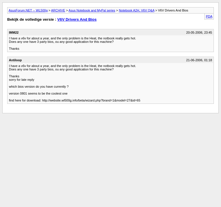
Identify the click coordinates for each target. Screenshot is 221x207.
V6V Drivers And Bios (77, 19)
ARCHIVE (58, 10)
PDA (209, 16)
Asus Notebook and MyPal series (91, 10)
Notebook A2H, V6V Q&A (137, 10)
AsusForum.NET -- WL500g (28, 10)
